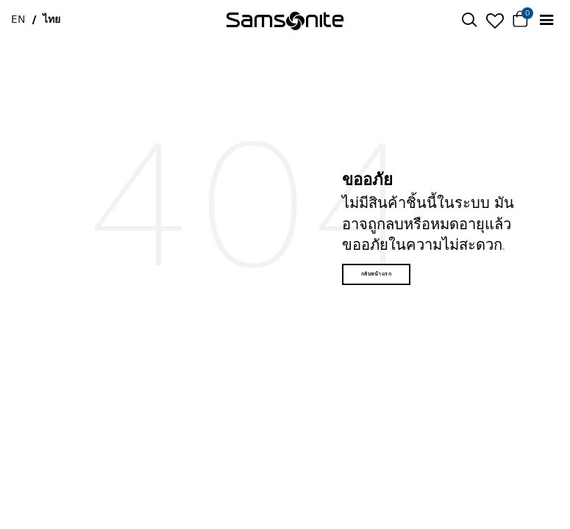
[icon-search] (469, 20)
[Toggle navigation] (546, 20)
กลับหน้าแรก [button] (376, 273)
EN (18, 19)
